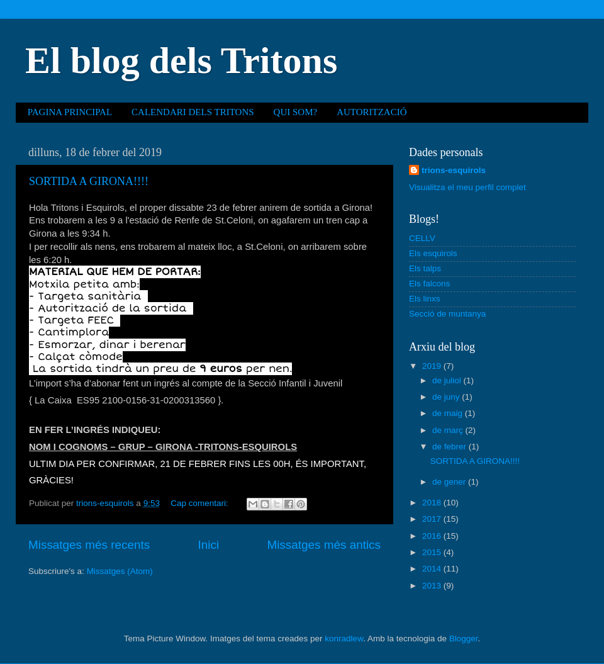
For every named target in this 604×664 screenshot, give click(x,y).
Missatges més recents (89, 544)
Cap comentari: (200, 503)
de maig (448, 413)
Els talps (425, 268)
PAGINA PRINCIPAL (70, 112)
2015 (433, 552)
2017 (433, 519)
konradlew (344, 638)
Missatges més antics (324, 544)
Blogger (463, 638)
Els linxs (424, 298)
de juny (447, 397)
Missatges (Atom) (120, 571)
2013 (433, 585)
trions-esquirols (454, 170)
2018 (433, 502)
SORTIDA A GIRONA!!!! (88, 181)
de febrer (450, 446)
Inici (209, 544)
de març (449, 430)
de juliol (448, 380)
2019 (433, 366)
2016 (433, 536)
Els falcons (429, 283)
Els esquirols (433, 253)
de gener (450, 482)
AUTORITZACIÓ (371, 112)
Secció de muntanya (447, 313)
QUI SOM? (296, 112)
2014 (433, 568)
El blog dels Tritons (181, 60)
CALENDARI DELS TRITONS (192, 112)
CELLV (422, 238)
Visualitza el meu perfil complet (467, 187)
